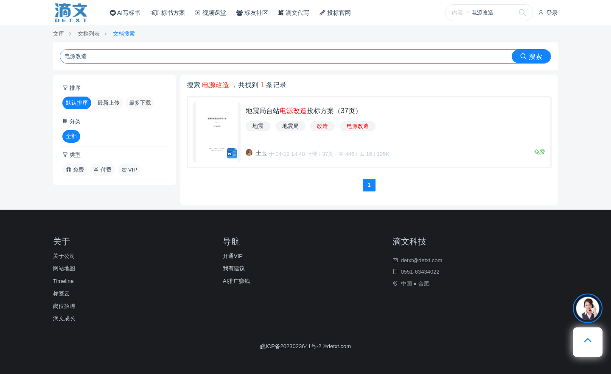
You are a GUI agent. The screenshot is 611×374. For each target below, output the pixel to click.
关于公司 (64, 256)
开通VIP (233, 256)
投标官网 (335, 12)
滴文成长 (64, 318)
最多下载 (140, 103)
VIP (129, 169)
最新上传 (109, 103)
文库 (58, 33)
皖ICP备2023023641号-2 (291, 346)
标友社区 (252, 12)
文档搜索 (124, 33)
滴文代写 (293, 12)
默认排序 (77, 103)
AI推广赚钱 (236, 281)
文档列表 (89, 33)
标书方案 (168, 12)
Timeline (63, 281)
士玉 (261, 153)
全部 (71, 136)
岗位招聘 (64, 306)
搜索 (531, 56)
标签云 (61, 293)
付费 (102, 169)
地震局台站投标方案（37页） (304, 110)
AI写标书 (125, 12)
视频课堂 (210, 12)
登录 (548, 12)
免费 (75, 169)
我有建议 (234, 268)
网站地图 (64, 268)
